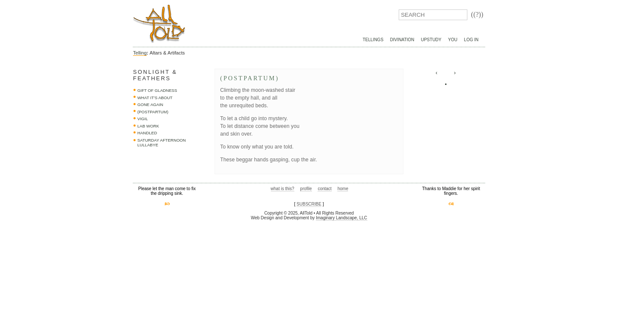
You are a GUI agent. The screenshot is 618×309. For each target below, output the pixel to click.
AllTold (159, 24)
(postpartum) (152, 111)
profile (306, 188)
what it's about (155, 97)
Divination (402, 39)
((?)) (477, 14)
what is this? (282, 188)
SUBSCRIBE (309, 204)
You (452, 39)
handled (147, 132)
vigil (142, 118)
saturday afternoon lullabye (161, 143)
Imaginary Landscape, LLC (341, 217)
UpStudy (431, 39)
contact (324, 188)
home (342, 188)
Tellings (373, 39)
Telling (140, 52)
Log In (471, 39)
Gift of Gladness (157, 90)
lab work (148, 126)
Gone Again (150, 104)
